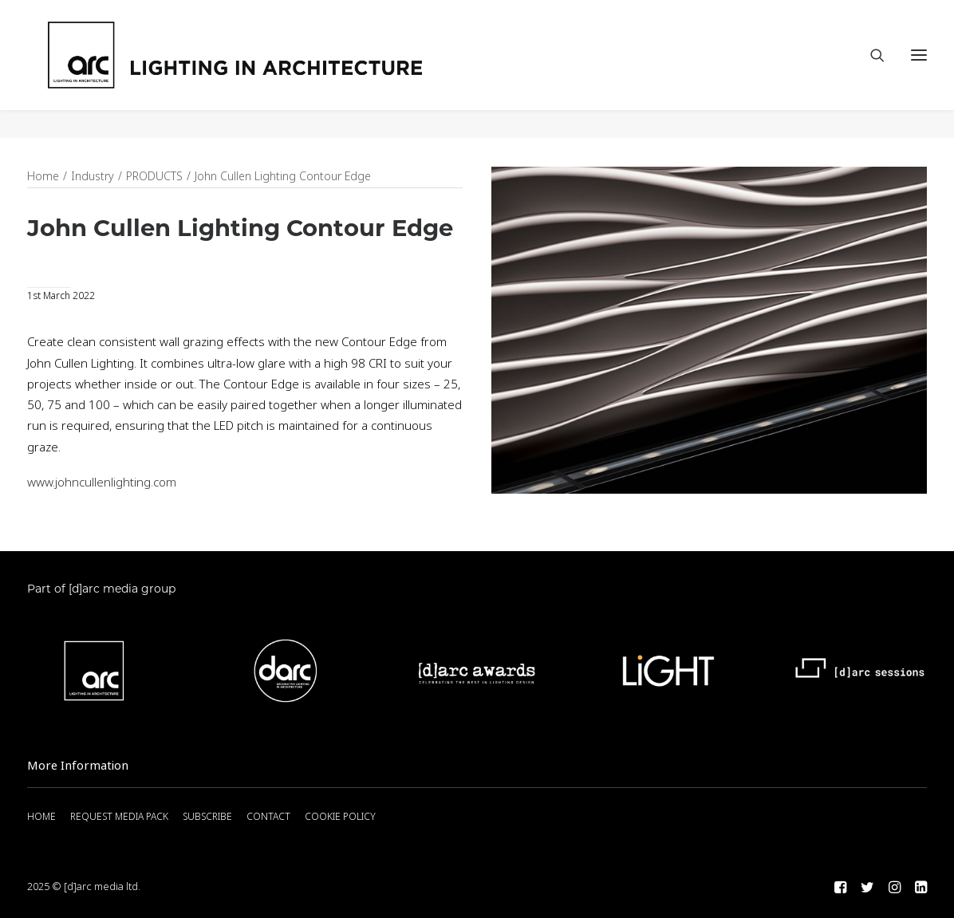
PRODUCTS (154, 177)
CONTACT (268, 817)
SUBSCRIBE (207, 817)
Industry (92, 177)
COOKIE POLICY (340, 817)
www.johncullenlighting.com (101, 483)
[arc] (294, 69)
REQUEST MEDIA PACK (119, 817)
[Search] (870, 69)
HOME (41, 817)
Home (43, 177)
